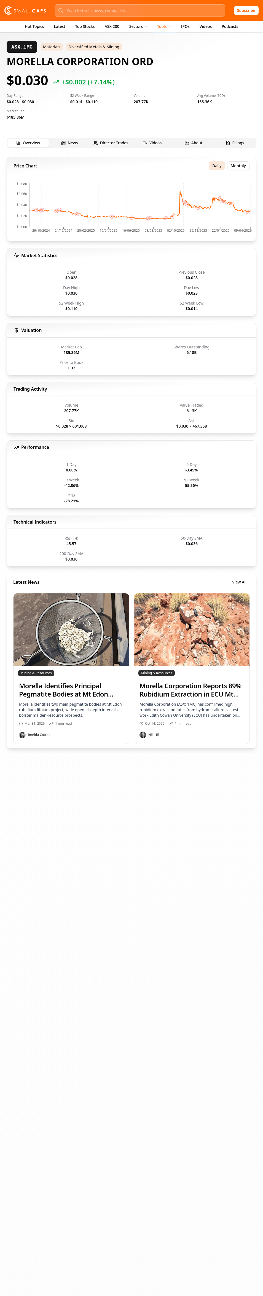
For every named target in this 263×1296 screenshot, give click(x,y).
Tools (164, 26)
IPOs (185, 26)
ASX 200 (112, 26)
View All (239, 582)
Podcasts (230, 26)
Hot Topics (34, 26)
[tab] (28, 143)
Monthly (238, 165)
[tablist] (131, 143)
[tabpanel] (131, 452)
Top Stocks (85, 26)
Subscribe (246, 10)
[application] (131, 209)
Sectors (138, 26)
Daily (216, 165)
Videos (206, 26)
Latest (59, 26)
